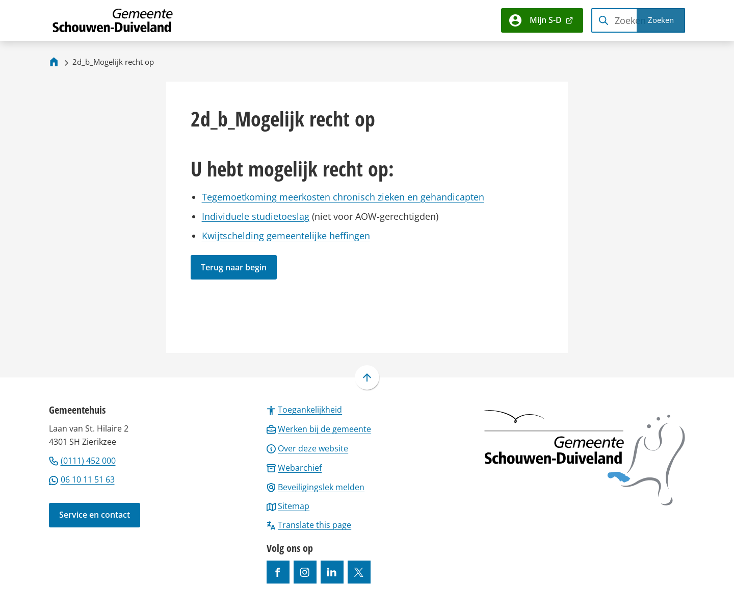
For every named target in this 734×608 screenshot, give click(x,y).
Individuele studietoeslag (255, 216)
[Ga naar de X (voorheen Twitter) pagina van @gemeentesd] (359, 572)
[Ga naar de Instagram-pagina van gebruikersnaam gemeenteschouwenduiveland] (305, 572)
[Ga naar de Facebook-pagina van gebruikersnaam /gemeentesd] (278, 572)
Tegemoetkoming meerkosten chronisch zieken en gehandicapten (343, 197)
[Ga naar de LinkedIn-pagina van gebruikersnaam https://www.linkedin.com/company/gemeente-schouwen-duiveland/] (332, 572)
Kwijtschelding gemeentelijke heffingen (286, 236)
